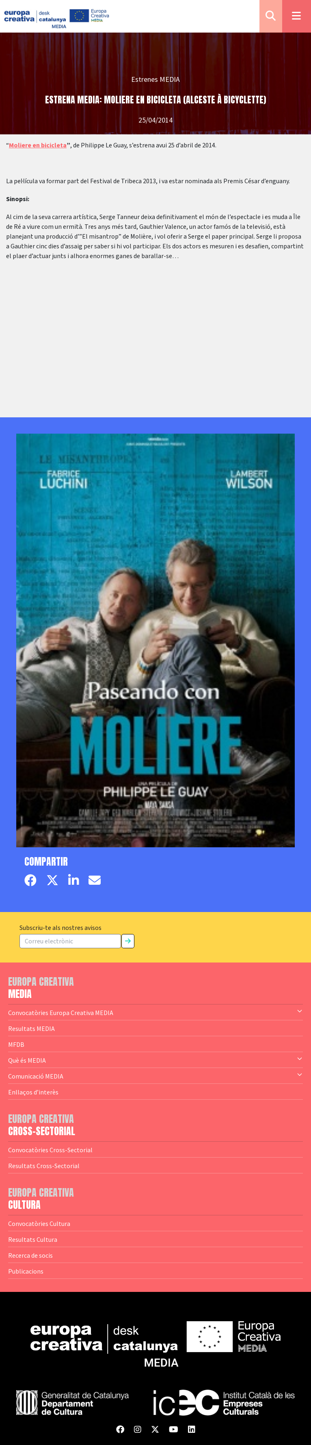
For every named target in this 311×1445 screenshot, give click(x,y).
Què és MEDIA (155, 1059)
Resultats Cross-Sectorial (44, 1166)
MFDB (16, 1044)
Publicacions (25, 1271)
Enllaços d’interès (33, 1092)
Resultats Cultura (32, 1239)
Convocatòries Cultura (39, 1223)
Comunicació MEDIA (155, 1075)
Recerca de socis (30, 1255)
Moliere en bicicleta (38, 145)
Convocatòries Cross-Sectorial (50, 1150)
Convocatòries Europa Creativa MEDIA (155, 1012)
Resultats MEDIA (31, 1028)
